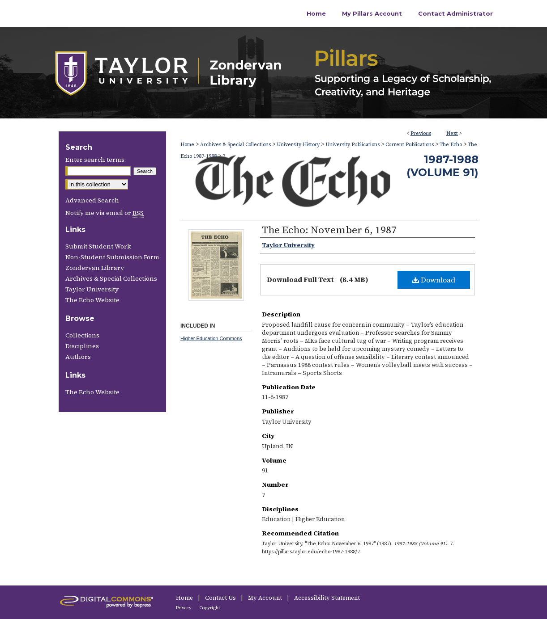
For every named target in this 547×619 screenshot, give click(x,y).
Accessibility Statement (327, 598)
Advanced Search (92, 200)
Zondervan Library (94, 267)
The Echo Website (92, 299)
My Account (265, 598)
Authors (78, 356)
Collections (82, 335)
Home (187, 144)
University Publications (352, 144)
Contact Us (221, 598)
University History (298, 144)
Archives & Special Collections (235, 144)
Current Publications (409, 144)
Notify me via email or (104, 212)
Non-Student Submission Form (112, 257)
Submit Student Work (98, 246)
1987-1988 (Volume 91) (442, 166)
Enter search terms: (95, 159)
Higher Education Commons (211, 338)
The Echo (451, 144)
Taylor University (92, 289)
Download (433, 280)
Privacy (184, 608)
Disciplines (82, 345)
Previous (420, 133)
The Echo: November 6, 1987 (329, 229)
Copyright (210, 608)
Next (452, 133)
